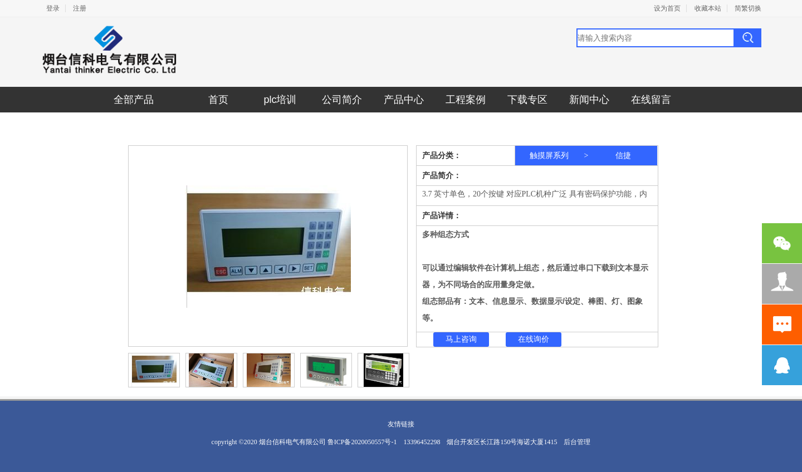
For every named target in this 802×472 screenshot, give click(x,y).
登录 (53, 8)
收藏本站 (708, 8)
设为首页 (667, 8)
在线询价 (533, 339)
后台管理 (577, 442)
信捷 (623, 155)
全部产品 (134, 99)
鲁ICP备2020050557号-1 (362, 442)
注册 (79, 8)
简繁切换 (748, 8)
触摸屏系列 (549, 155)
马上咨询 (461, 339)
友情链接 (401, 424)
